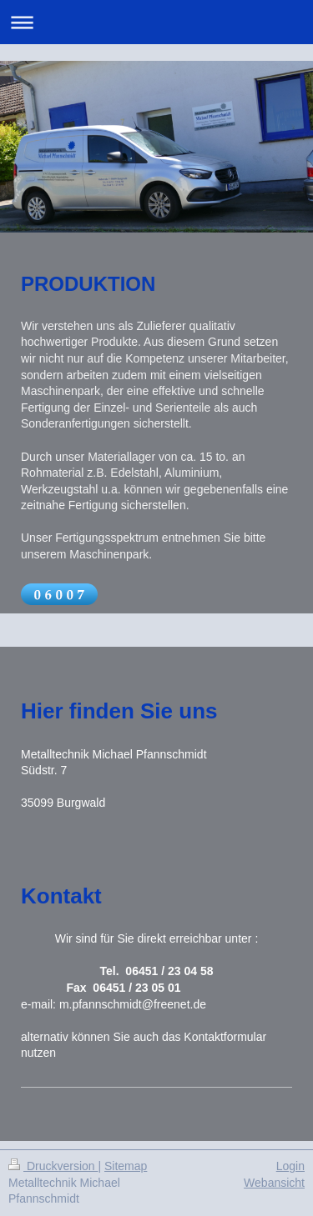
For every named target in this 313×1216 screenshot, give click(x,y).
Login (290, 1166)
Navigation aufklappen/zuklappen (156, 22)
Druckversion (53, 1166)
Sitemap (125, 1166)
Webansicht (274, 1182)
